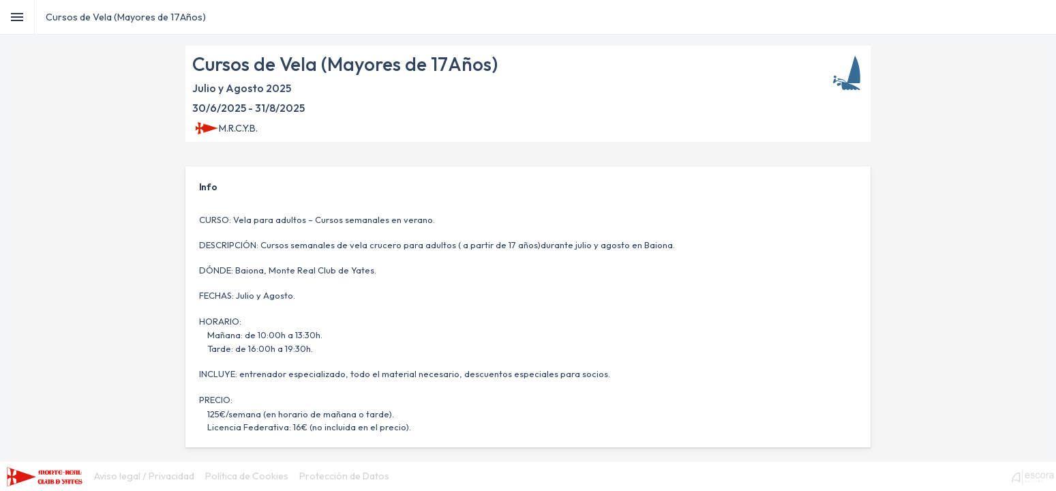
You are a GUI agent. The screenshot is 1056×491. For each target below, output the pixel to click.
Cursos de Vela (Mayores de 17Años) (126, 17)
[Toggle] (17, 17)
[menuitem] (144, 476)
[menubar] (242, 476)
